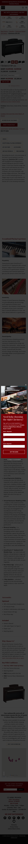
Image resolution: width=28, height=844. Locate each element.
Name (7, 431)
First (4, 436)
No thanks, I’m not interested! (14, 459)
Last (4, 441)
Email (7, 443)
